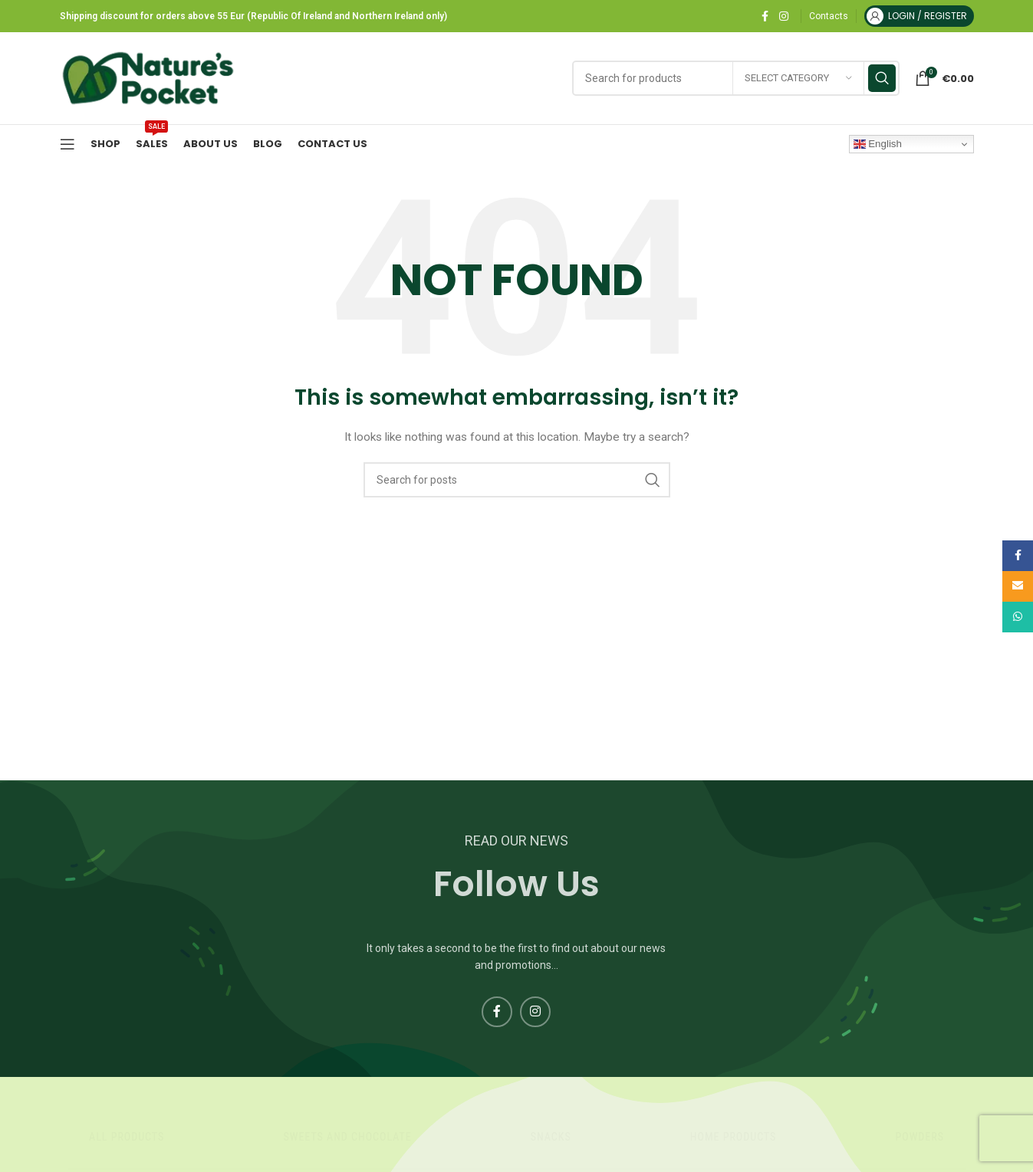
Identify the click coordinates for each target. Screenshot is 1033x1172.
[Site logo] (148, 77)
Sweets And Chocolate (347, 1137)
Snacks (551, 1137)
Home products (733, 1137)
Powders (919, 1137)
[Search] (517, 479)
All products (126, 1137)
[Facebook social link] (765, 16)
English (878, 144)
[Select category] (798, 78)
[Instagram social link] (784, 16)
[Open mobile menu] (67, 144)
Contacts (828, 16)
